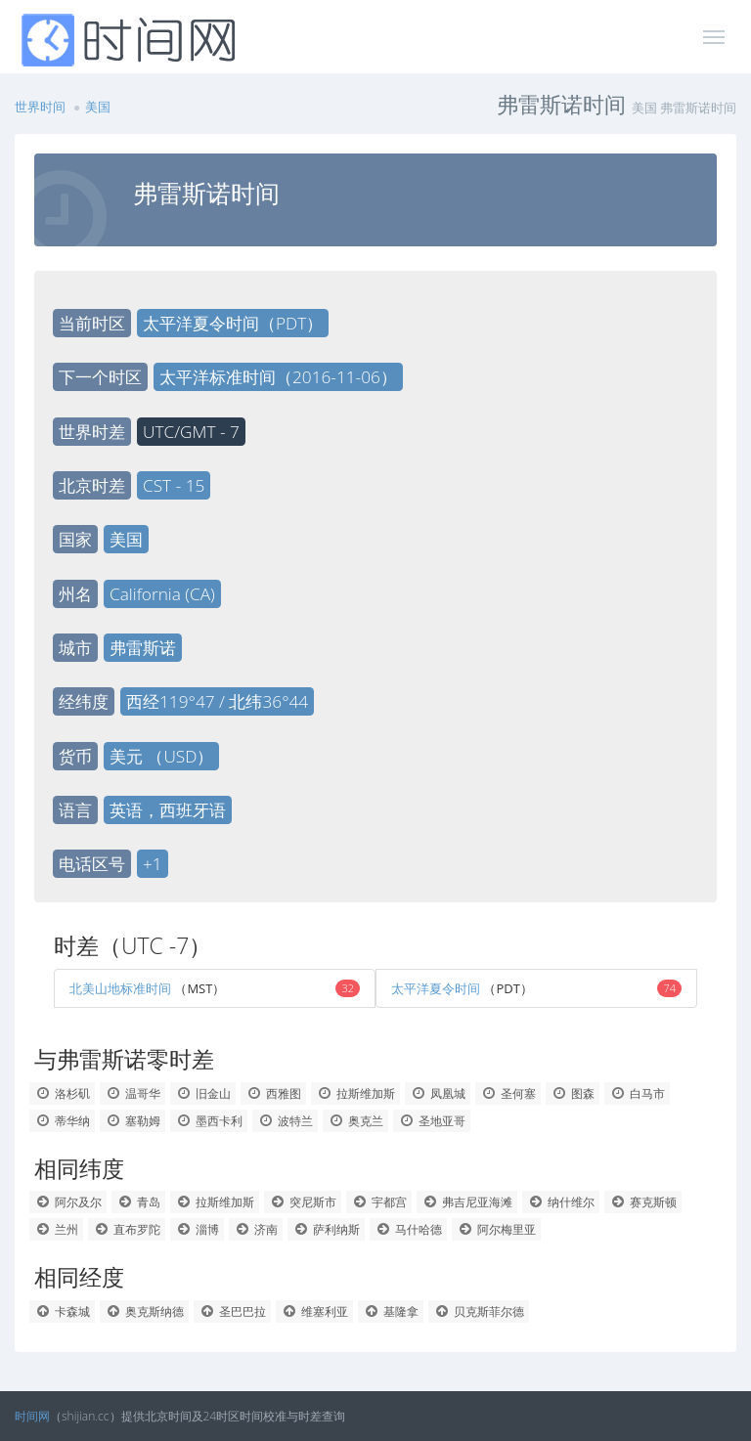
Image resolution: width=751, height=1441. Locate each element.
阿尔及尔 (68, 1202)
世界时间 (40, 106)
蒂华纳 (62, 1121)
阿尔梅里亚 (496, 1229)
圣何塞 (508, 1093)
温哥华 (132, 1093)
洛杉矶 (62, 1093)
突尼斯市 (302, 1202)
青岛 (138, 1202)
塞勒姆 (132, 1121)
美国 (97, 106)
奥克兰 (355, 1121)
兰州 (56, 1229)
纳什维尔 (561, 1202)
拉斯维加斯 (355, 1093)
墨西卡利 (209, 1121)
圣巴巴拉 (232, 1311)
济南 (256, 1229)
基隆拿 (391, 1311)
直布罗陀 (126, 1229)
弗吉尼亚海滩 (466, 1202)
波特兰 (285, 1121)
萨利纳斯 (326, 1229)
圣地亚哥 (431, 1121)
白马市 (637, 1093)
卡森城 (62, 1311)
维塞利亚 (314, 1311)
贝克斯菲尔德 (478, 1311)
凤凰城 (437, 1093)
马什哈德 (408, 1229)
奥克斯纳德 (144, 1311)
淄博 (197, 1229)
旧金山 (203, 1093)
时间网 (32, 1416)
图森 (573, 1093)
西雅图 (273, 1093)
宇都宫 (379, 1202)
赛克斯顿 (643, 1202)
